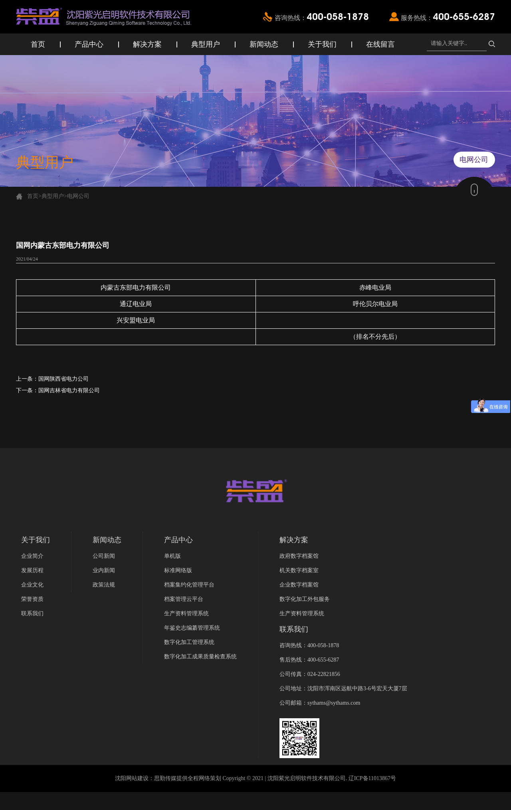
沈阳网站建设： (134, 778)
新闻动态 (264, 44)
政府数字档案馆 (299, 556)
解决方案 (147, 44)
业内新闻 (104, 570)
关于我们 (322, 44)
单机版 (172, 556)
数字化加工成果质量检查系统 (200, 657)
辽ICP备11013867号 (372, 778)
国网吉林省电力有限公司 (69, 390)
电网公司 (78, 196)
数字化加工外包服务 (304, 599)
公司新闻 (104, 556)
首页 (38, 44)
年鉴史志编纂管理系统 (192, 628)
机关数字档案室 (299, 570)
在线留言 (380, 44)
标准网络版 (178, 570)
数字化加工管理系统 (189, 642)
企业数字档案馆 (299, 585)
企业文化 (32, 585)
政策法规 (104, 585)
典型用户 (205, 44)
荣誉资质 (32, 599)
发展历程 (32, 570)
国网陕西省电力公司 (63, 379)
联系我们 (32, 613)
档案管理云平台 (183, 599)
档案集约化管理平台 (189, 585)
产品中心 (89, 44)
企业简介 (32, 556)
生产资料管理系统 (186, 613)
